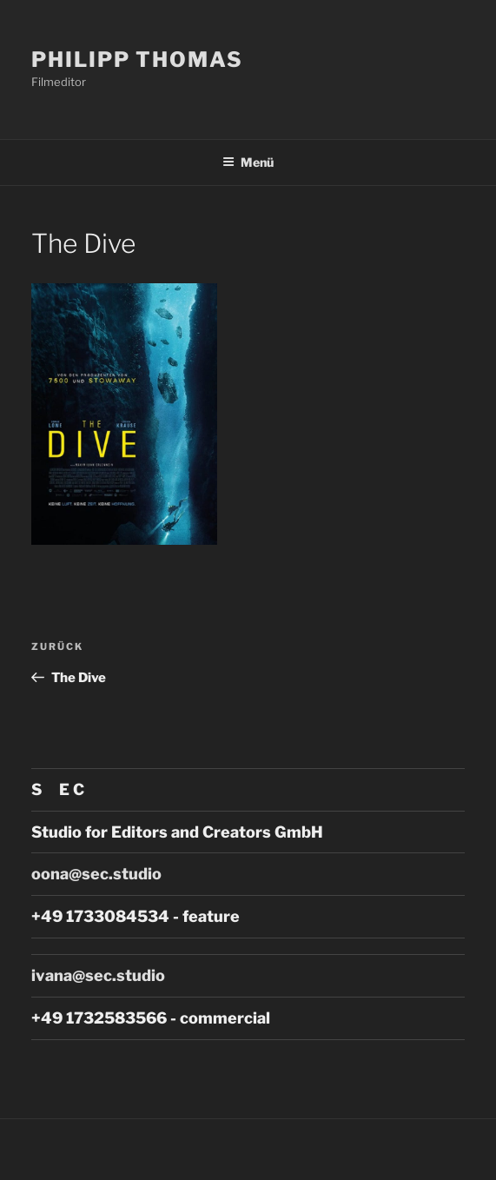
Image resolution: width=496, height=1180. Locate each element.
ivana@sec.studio (98, 975)
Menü (248, 162)
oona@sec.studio (96, 874)
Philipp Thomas (137, 59)
